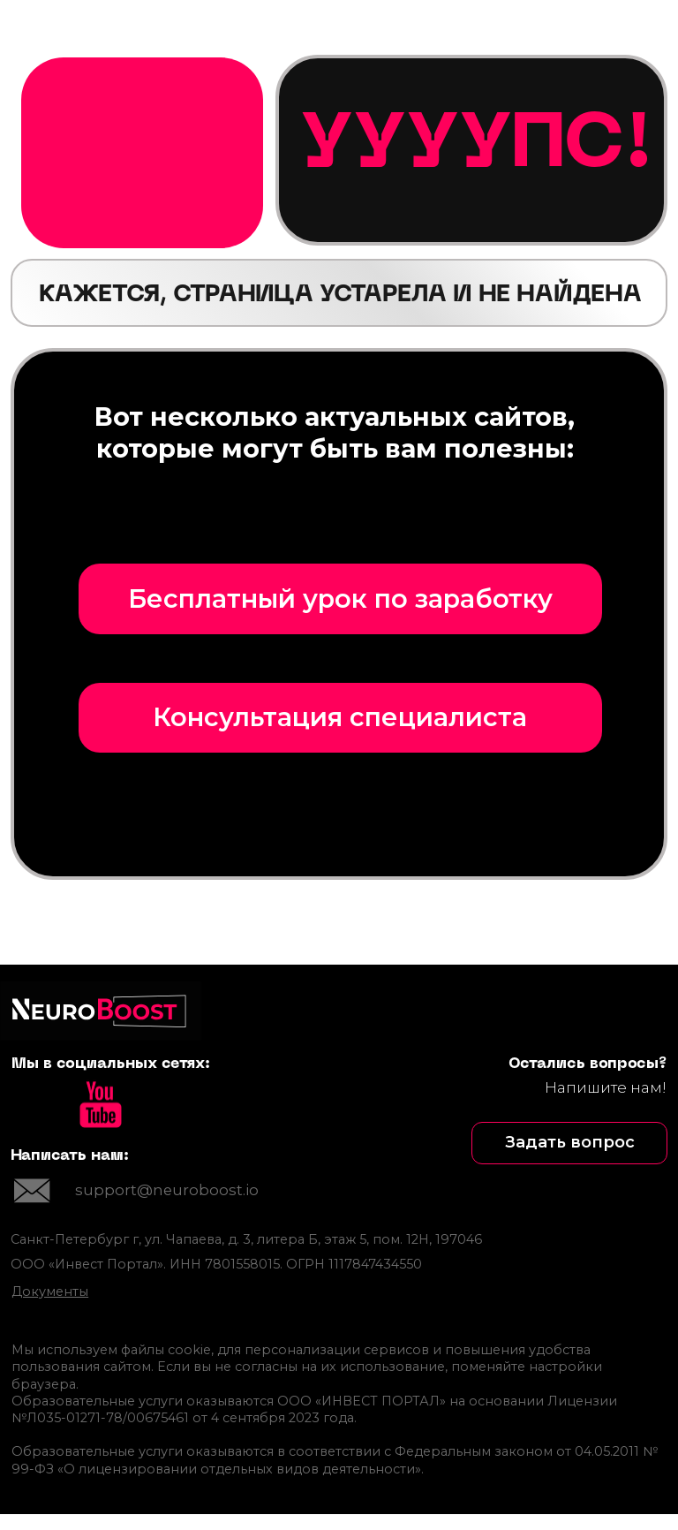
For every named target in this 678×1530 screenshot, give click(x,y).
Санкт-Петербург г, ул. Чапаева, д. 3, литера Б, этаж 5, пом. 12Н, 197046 (246, 1239)
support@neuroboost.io (167, 1190)
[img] (32, 1191)
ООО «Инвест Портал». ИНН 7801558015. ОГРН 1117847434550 (216, 1264)
